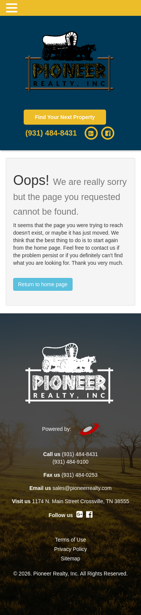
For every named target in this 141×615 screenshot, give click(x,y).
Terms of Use (70, 540)
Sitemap (70, 558)
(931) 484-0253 (80, 475)
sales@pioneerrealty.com (82, 488)
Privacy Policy (70, 549)
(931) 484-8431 (51, 133)
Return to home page (43, 284)
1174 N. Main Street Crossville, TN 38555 (80, 501)
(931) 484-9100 (71, 462)
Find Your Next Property (65, 117)
